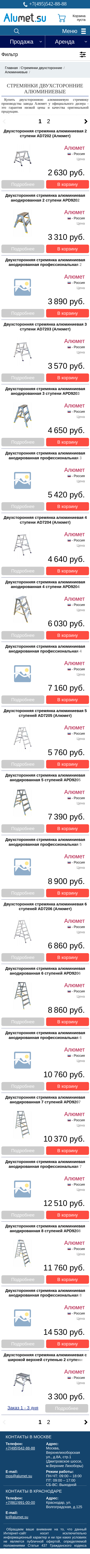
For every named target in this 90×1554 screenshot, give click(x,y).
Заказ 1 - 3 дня (22, 1407)
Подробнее (23, 184)
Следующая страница (86, 121)
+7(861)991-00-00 (20, 1502)
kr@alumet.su (17, 1517)
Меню (69, 31)
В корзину (67, 184)
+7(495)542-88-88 (48, 4)
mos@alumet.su (19, 1476)
